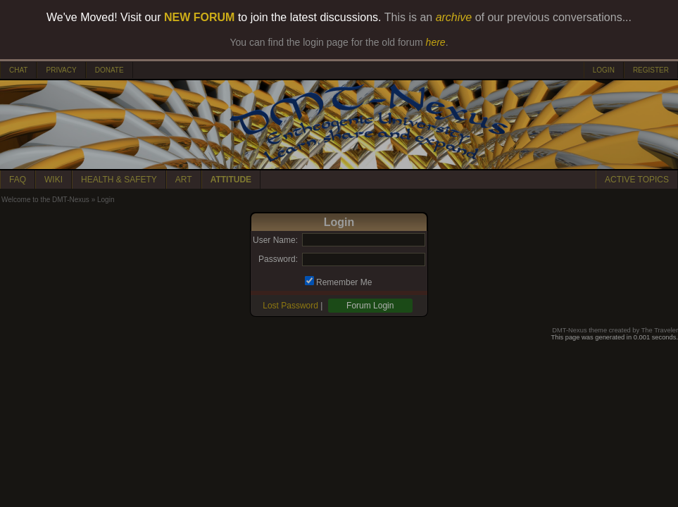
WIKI (53, 179)
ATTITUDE (231, 179)
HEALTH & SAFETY (119, 179)
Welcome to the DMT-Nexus (45, 200)
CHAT (18, 70)
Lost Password (290, 306)
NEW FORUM (199, 17)
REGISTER (651, 70)
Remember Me (344, 282)
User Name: (275, 240)
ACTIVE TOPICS (637, 179)
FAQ (17, 179)
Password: (278, 259)
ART (183, 179)
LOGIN (604, 70)
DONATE (109, 70)
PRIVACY (61, 70)
